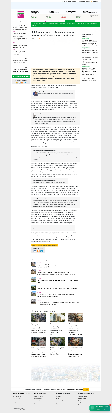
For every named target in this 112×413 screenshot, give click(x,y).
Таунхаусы (58, 404)
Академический (38, 396)
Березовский (37, 404)
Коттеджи (58, 396)
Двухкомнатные (17, 398)
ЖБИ (35, 402)
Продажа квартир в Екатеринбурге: (22, 393)
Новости (34, 25)
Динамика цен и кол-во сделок (59, 256)
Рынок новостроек (69, 21)
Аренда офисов (82, 398)
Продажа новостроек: (40, 393)
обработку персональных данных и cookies (70, 389)
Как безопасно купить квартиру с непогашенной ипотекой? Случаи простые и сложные (90, 51)
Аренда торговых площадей (85, 400)
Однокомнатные (17, 396)
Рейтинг (45, 23)
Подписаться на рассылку (44, 245)
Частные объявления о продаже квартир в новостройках (62, 23)
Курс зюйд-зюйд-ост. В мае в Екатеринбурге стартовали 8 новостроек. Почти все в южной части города (90, 61)
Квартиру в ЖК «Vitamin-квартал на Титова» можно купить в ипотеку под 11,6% (20, 27)
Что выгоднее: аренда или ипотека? (21, 76)
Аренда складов (82, 404)
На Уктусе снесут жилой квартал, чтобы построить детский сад (19, 53)
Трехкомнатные (17, 400)
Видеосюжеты (93, 23)
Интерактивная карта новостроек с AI (40, 21)
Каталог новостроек (36, 23)
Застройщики (80, 23)
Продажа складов (82, 402)
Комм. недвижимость (40, 256)
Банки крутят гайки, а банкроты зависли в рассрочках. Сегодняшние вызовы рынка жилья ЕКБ (75, 352)
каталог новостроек (53, 12)
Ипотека (95, 21)
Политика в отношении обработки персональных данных (43, 410)
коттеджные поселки (70, 12)
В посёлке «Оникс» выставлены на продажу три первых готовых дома (20, 45)
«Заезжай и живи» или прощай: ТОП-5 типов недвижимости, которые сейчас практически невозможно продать (89, 71)
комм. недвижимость (89, 12)
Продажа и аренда (39, 254)
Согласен (86, 389)
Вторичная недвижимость (57, 21)
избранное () (95, 1)
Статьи (87, 23)
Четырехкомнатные (18, 402)
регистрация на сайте (83, 1)
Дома (57, 398)
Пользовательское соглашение (26, 410)
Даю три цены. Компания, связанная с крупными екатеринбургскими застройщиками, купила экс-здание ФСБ (20, 36)
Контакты (70, 410)
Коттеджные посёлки (72, 254)
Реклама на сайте (16, 410)
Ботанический (38, 398)
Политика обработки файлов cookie (61, 410)
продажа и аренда (35, 12)
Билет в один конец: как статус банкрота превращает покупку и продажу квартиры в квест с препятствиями (38, 352)
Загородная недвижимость (82, 21)
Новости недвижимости (21, 21)
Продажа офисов (82, 396)
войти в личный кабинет (69, 1)
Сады (57, 402)
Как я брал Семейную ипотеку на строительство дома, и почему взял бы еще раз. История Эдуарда (89, 42)
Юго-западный (38, 400)
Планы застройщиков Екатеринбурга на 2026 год (89, 80)
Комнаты (15, 404)
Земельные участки (61, 400)
